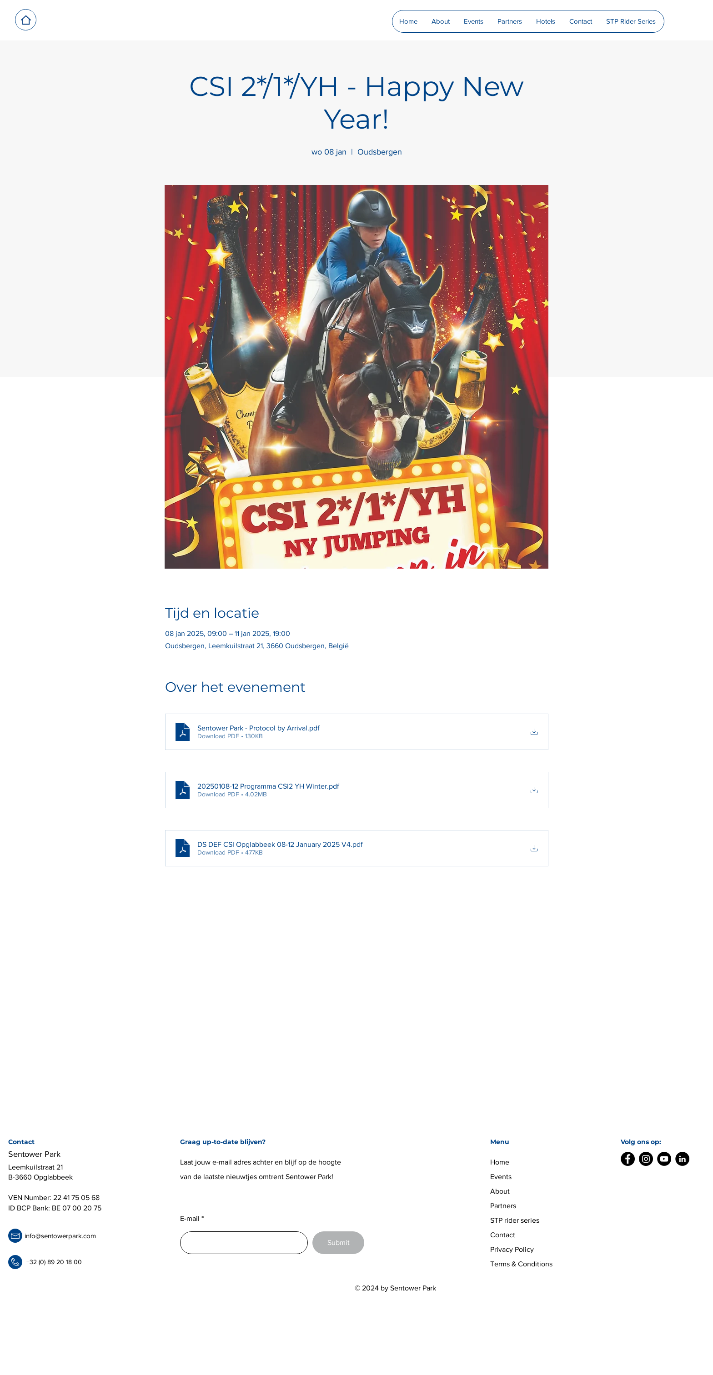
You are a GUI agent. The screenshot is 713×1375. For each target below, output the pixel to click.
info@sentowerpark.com (60, 1236)
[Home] (25, 19)
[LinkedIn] (682, 1159)
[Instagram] (646, 1159)
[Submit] (338, 1242)
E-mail (190, 1218)
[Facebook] (628, 1159)
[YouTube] (664, 1159)
